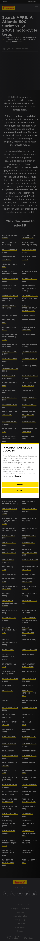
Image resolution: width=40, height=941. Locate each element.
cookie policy (17, 476)
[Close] (37, 445)
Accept (20, 491)
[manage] (19, 484)
